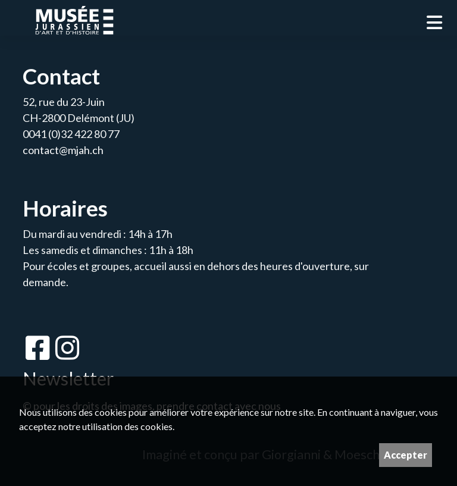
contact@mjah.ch (63, 149)
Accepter (405, 454)
